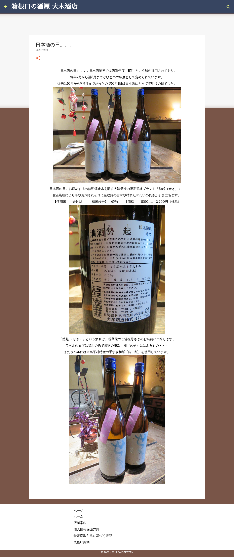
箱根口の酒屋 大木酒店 (44, 6)
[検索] (228, 7)
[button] (38, 58)
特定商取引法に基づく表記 (93, 536)
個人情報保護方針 (86, 529)
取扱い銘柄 (82, 542)
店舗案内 (80, 523)
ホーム (78, 516)
